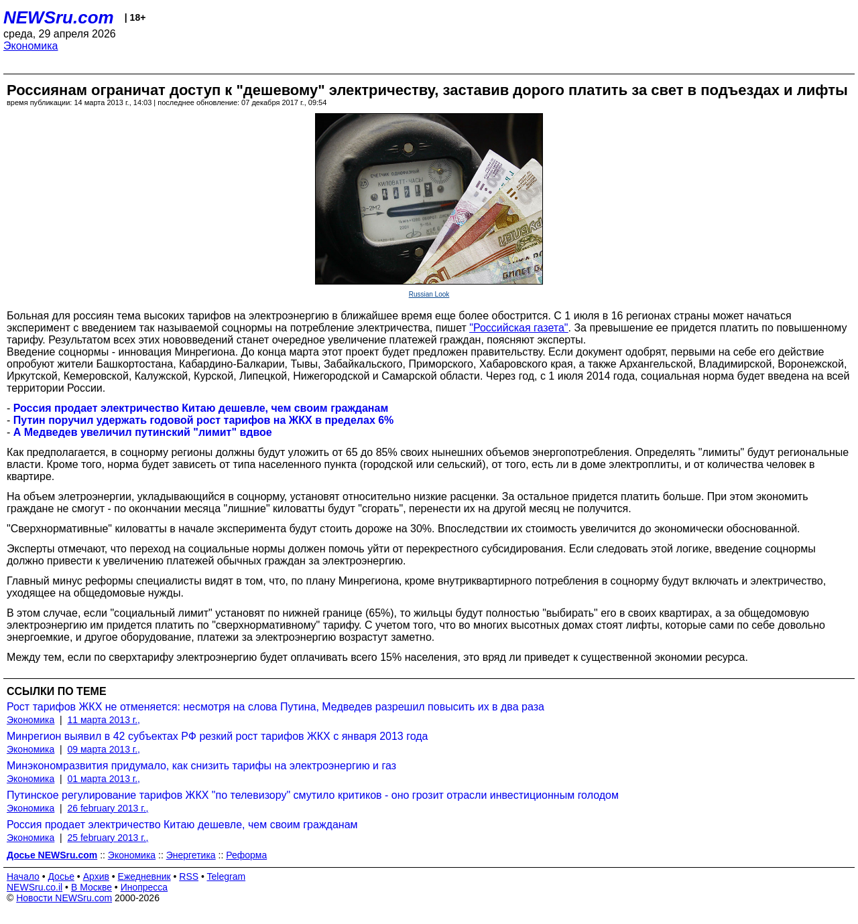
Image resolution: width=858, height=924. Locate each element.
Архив (96, 876)
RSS (188, 876)
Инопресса (144, 887)
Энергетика (191, 855)
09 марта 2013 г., (104, 749)
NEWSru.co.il (34, 887)
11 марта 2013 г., (104, 719)
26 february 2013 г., (108, 808)
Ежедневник (144, 876)
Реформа (246, 855)
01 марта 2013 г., (104, 778)
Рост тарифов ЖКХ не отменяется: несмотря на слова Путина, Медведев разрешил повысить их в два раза (275, 706)
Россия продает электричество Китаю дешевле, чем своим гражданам (182, 824)
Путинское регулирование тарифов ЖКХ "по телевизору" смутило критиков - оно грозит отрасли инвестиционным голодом (313, 795)
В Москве (91, 887)
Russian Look (429, 294)
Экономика (30, 46)
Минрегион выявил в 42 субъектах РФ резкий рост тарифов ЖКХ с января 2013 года (217, 736)
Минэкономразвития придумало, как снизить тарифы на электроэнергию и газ (201, 765)
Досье (61, 876)
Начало (23, 876)
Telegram (226, 876)
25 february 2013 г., (108, 837)
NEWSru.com (58, 17)
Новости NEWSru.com (64, 898)
